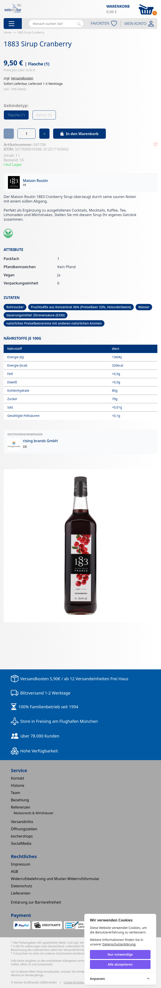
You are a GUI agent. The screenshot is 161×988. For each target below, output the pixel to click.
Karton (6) (44, 114)
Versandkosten (22, 78)
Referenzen (20, 807)
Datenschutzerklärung (119, 944)
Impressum (20, 864)
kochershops (22, 836)
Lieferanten (20, 893)
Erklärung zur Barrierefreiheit (36, 902)
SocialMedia (21, 843)
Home (7, 32)
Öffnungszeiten (24, 828)
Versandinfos (22, 821)
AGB (14, 871)
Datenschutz (21, 885)
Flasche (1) (16, 114)
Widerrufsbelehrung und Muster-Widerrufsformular (55, 878)
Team (15, 792)
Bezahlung (20, 799)
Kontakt (17, 778)
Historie (17, 785)
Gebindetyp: (16, 105)
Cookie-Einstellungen (77, 982)
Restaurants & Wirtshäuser (34, 813)
